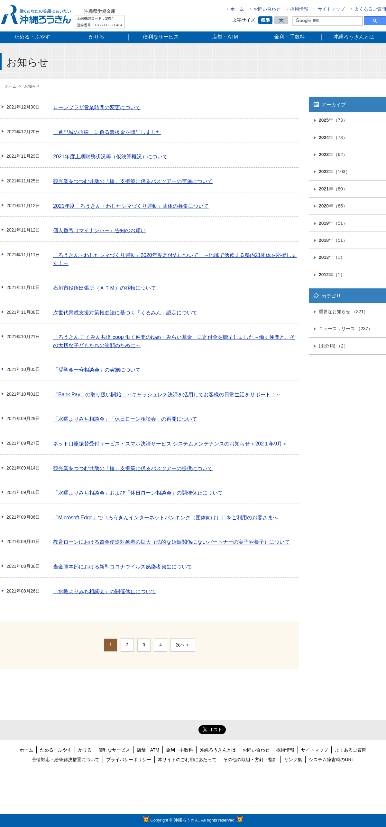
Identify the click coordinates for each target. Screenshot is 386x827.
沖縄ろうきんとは (218, 749)
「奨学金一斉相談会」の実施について (97, 370)
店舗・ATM (148, 749)
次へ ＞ (183, 644)
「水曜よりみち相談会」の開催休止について (104, 591)
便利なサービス (114, 749)
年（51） (333, 223)
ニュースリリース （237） (345, 328)
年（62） (333, 154)
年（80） (333, 188)
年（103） (334, 171)
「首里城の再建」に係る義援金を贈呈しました (107, 132)
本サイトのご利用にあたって (187, 759)
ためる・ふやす (55, 749)
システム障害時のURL (331, 759)
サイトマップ (331, 9)
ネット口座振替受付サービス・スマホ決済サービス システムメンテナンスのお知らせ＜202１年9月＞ (170, 443)
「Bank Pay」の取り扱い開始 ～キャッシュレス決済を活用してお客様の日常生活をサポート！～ (167, 394)
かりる (85, 749)
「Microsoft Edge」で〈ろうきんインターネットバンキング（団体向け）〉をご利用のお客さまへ (165, 517)
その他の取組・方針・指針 (250, 759)
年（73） (333, 120)
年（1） (332, 257)
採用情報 (299, 9)
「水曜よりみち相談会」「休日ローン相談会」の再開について (125, 419)
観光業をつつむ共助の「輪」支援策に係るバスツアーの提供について (133, 468)
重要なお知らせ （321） (343, 311)
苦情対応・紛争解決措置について (65, 759)
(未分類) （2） (333, 345)
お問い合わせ (266, 9)
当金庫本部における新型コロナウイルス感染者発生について (122, 566)
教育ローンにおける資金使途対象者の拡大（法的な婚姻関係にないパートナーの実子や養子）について (171, 542)
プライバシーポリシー (128, 759)
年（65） (333, 205)
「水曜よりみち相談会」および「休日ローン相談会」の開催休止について (138, 493)
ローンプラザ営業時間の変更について (97, 107)
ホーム (237, 9)
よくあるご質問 (370, 9)
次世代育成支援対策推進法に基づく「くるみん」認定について (125, 312)
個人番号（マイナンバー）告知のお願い (99, 230)
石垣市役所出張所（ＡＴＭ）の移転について (104, 288)
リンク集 (293, 759)
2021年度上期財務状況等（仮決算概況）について (110, 156)
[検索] (327, 21)
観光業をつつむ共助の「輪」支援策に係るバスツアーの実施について (133, 181)
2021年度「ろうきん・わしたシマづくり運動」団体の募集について (131, 206)
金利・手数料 (179, 749)
